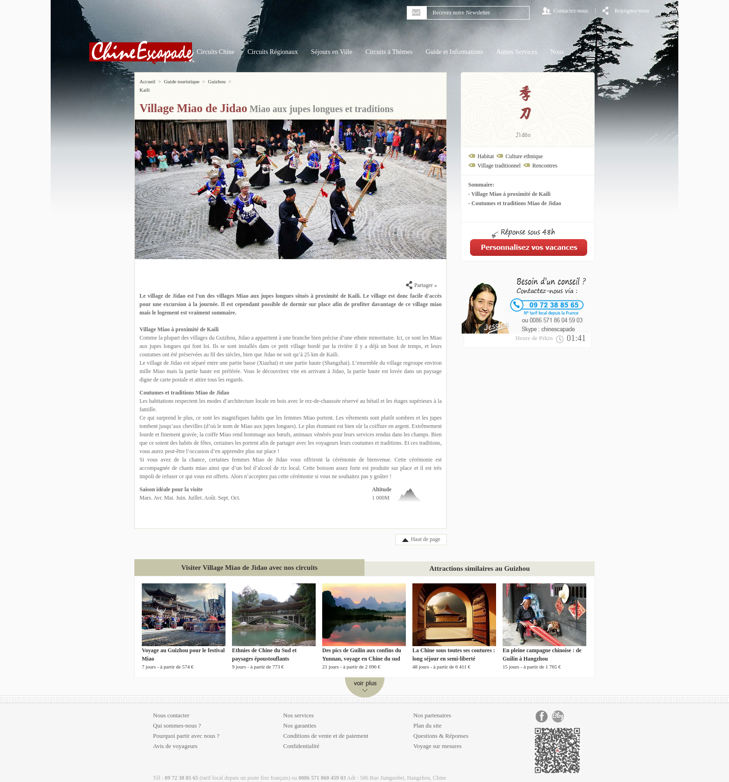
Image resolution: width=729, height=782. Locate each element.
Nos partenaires (432, 706)
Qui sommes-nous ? (177, 717)
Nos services (298, 706)
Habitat (485, 156)
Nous (557, 51)
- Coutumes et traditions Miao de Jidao (514, 203)
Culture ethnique (524, 156)
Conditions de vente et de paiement (325, 727)
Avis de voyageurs (175, 737)
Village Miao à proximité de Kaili (179, 321)
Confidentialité (301, 737)
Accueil (147, 81)
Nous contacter (171, 706)
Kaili (239, 81)
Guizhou (216, 81)
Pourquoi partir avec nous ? (186, 727)
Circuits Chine (215, 51)
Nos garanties (299, 717)
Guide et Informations (455, 51)
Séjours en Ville (331, 51)
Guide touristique (181, 81)
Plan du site (427, 717)
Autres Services (516, 51)
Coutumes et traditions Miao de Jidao (184, 384)
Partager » (421, 277)
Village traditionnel (499, 165)
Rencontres (544, 165)
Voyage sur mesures (437, 737)
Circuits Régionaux (272, 51)
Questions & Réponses (440, 727)
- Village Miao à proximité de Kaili (509, 194)
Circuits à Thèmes (389, 51)
